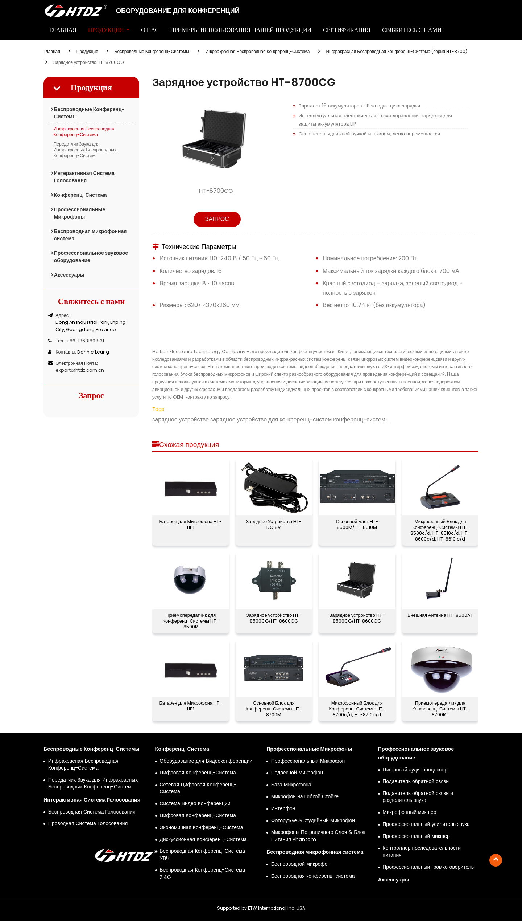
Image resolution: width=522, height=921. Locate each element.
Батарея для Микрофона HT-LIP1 (190, 524)
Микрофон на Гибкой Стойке (305, 796)
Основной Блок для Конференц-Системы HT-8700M (274, 709)
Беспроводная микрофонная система (90, 235)
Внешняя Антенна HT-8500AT (440, 615)
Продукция (87, 51)
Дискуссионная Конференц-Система (203, 839)
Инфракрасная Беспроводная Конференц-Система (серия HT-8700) (396, 51)
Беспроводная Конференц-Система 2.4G (202, 873)
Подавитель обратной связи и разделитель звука (417, 797)
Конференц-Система (80, 195)
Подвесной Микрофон (297, 772)
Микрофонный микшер (409, 812)
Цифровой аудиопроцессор (414, 769)
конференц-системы (360, 419)
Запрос (217, 219)
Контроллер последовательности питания (421, 852)
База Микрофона (291, 784)
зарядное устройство (180, 419)
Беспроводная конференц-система (313, 876)
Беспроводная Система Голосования (92, 811)
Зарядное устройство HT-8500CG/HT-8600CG (273, 618)
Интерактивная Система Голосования (84, 177)
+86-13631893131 (85, 341)
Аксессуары (69, 274)
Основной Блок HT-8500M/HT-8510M (357, 524)
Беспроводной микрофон (301, 864)
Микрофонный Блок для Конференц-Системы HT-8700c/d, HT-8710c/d (357, 709)
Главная (62, 30)
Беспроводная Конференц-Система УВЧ (202, 854)
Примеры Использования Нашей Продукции (240, 30)
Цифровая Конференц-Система (198, 772)
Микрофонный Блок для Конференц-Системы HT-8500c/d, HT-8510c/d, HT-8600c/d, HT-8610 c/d (440, 530)
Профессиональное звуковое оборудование (91, 256)
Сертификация (346, 30)
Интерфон (283, 808)
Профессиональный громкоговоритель (428, 867)
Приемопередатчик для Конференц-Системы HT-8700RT (440, 709)
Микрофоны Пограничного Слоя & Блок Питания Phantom (318, 836)
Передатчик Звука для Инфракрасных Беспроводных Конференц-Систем (84, 150)
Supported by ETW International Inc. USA (261, 908)
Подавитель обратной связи (415, 781)
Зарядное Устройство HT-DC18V (274, 524)
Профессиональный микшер (416, 836)
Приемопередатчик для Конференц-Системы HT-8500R (190, 621)
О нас (150, 30)
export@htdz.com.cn (79, 370)
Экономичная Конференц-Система (201, 827)
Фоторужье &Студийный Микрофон (313, 820)
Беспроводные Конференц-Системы (152, 51)
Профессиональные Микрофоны (79, 213)
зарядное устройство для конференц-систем (270, 419)
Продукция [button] (106, 30)
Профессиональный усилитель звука (426, 824)
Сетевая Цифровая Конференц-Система (198, 788)
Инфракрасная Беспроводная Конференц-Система (258, 51)
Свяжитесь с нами (412, 30)
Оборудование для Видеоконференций (206, 761)
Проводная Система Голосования (88, 823)
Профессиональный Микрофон (308, 761)
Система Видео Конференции (195, 803)
